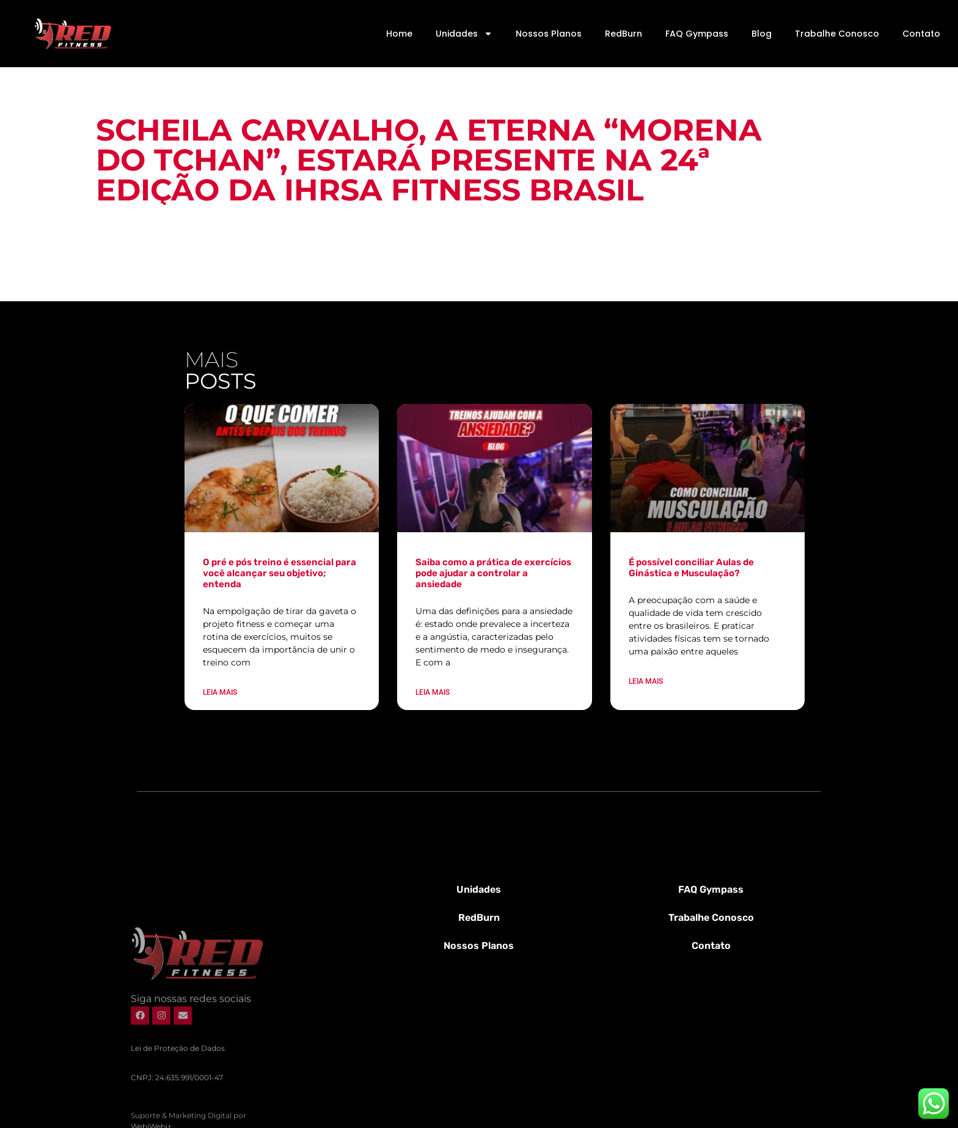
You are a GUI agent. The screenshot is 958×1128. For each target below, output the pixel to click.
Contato (921, 33)
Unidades (464, 33)
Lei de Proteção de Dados (178, 1107)
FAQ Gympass (696, 33)
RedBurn (623, 33)
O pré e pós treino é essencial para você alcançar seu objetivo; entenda (279, 573)
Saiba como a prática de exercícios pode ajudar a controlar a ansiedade (493, 573)
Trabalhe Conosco (837, 33)
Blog (761, 33)
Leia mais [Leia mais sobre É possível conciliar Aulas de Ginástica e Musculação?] (646, 681)
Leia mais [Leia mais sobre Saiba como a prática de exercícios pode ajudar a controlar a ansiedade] (432, 692)
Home (399, 33)
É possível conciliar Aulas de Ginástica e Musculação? (691, 568)
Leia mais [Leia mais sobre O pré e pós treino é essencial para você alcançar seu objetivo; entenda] (220, 692)
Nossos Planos (549, 33)
